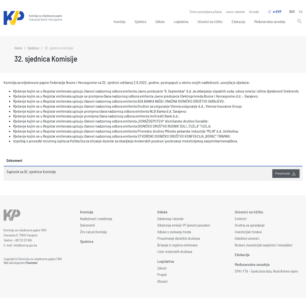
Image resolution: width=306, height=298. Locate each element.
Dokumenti (87, 225)
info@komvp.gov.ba (25, 245)
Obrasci (162, 281)
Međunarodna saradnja (269, 21)
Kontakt (254, 12)
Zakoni (161, 268)
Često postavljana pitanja (206, 12)
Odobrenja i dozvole (170, 218)
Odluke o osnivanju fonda (174, 232)
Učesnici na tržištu (210, 21)
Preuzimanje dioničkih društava (178, 238)
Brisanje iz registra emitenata (177, 245)
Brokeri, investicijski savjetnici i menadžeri (263, 245)
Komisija (120, 21)
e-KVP (274, 12)
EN (300, 12)
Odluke (160, 21)
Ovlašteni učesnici (247, 238)
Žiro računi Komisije (93, 232)
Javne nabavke (235, 12)
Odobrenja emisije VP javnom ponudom (183, 225)
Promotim (32, 263)
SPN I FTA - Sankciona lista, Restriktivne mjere (266, 271)
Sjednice (140, 21)
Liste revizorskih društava (174, 251)
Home (18, 48)
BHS (292, 12)
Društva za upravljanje (250, 225)
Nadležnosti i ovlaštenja (96, 218)
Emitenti (240, 218)
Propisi (162, 274)
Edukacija (238, 21)
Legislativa (181, 21)
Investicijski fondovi (248, 232)
